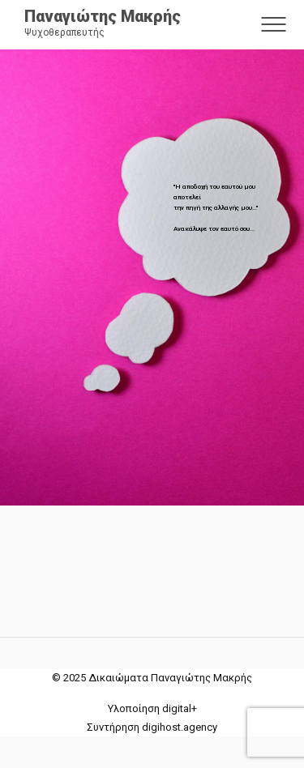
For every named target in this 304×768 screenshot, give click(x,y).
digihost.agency (179, 727)
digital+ (179, 708)
